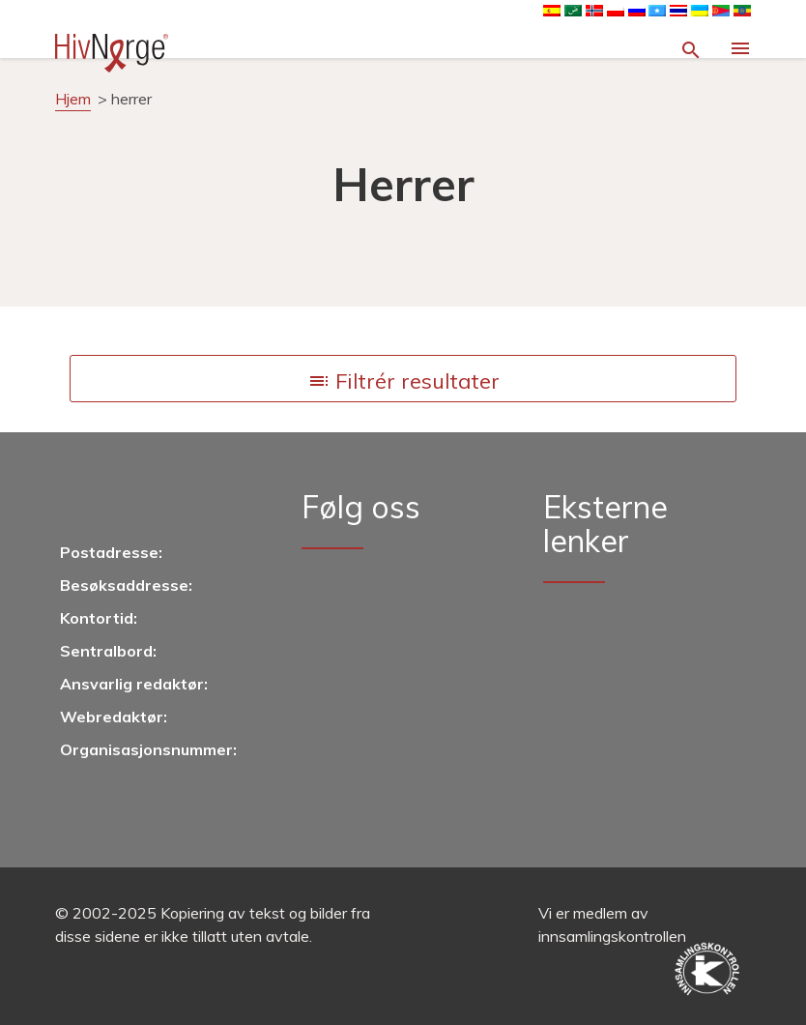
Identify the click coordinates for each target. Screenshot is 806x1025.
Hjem (73, 98)
